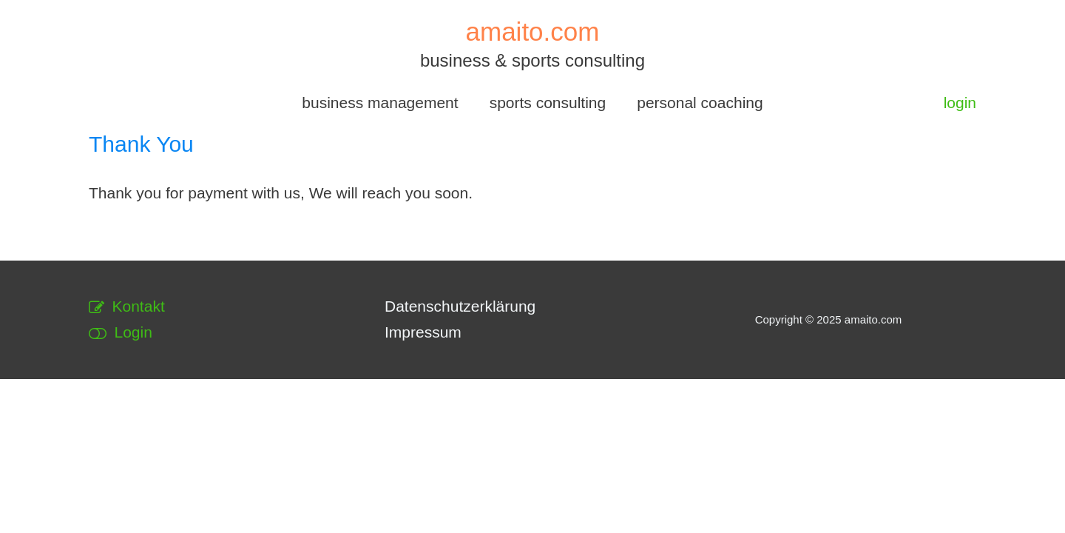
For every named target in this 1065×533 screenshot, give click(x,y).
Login (120, 332)
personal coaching (700, 102)
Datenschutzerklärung (460, 306)
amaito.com (533, 31)
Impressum (423, 332)
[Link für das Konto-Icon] (960, 103)
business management (380, 102)
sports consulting (548, 102)
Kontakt (127, 306)
